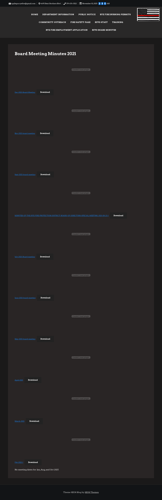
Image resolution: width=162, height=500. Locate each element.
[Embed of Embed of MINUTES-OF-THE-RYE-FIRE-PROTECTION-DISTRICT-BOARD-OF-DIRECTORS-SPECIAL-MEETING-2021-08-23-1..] (81, 193)
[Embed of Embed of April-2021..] (81, 357)
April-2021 (19, 380)
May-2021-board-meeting (25, 339)
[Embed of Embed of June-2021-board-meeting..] (81, 275)
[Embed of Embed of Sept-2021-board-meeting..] (81, 152)
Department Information (58, 14)
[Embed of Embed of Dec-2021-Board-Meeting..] (81, 70)
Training (117, 22)
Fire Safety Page (80, 22)
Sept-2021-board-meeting (25, 175)
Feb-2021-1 (19, 462)
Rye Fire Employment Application (67, 30)
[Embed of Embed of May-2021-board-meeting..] (81, 316)
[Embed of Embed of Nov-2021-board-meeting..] (81, 111)
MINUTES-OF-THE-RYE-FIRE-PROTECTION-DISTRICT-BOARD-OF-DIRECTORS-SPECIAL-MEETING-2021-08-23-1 (62, 216)
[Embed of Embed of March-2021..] (81, 398)
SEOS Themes (92, 492)
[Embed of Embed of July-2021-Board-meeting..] (81, 234)
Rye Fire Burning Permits (115, 14)
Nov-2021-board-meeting (25, 133)
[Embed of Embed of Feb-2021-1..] (81, 440)
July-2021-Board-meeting (25, 257)
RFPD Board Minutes (104, 30)
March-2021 (19, 421)
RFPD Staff (101, 22)
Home (34, 14)
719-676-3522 (70, 4)
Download (45, 92)
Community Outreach (52, 22)
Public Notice (87, 14)
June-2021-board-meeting (25, 298)
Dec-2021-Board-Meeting (25, 92)
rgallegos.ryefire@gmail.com (21, 4)
